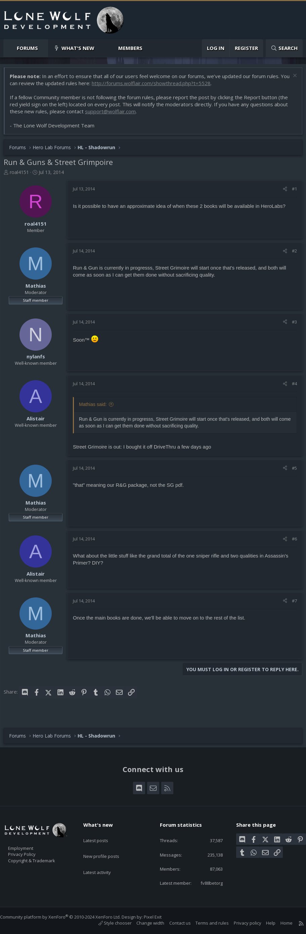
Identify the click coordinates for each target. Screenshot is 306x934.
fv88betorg (206, 882)
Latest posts (102, 826)
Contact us (173, 923)
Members (130, 48)
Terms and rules (205, 923)
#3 (291, 325)
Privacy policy (241, 923)
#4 (291, 387)
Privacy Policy (30, 844)
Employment (29, 837)
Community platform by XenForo (67, 917)
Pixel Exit (159, 917)
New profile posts (108, 839)
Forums (27, 48)
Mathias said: (96, 407)
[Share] (281, 192)
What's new (77, 48)
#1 (291, 192)
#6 (291, 542)
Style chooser (108, 923)
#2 (291, 254)
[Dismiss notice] (291, 79)
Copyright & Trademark (42, 851)
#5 (291, 471)
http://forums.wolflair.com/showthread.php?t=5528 (164, 86)
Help (264, 923)
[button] (43, 48)
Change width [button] (144, 923)
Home (280, 923)
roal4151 (22, 175)
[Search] (284, 48)
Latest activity (103, 852)
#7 (291, 604)
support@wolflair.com (113, 114)
